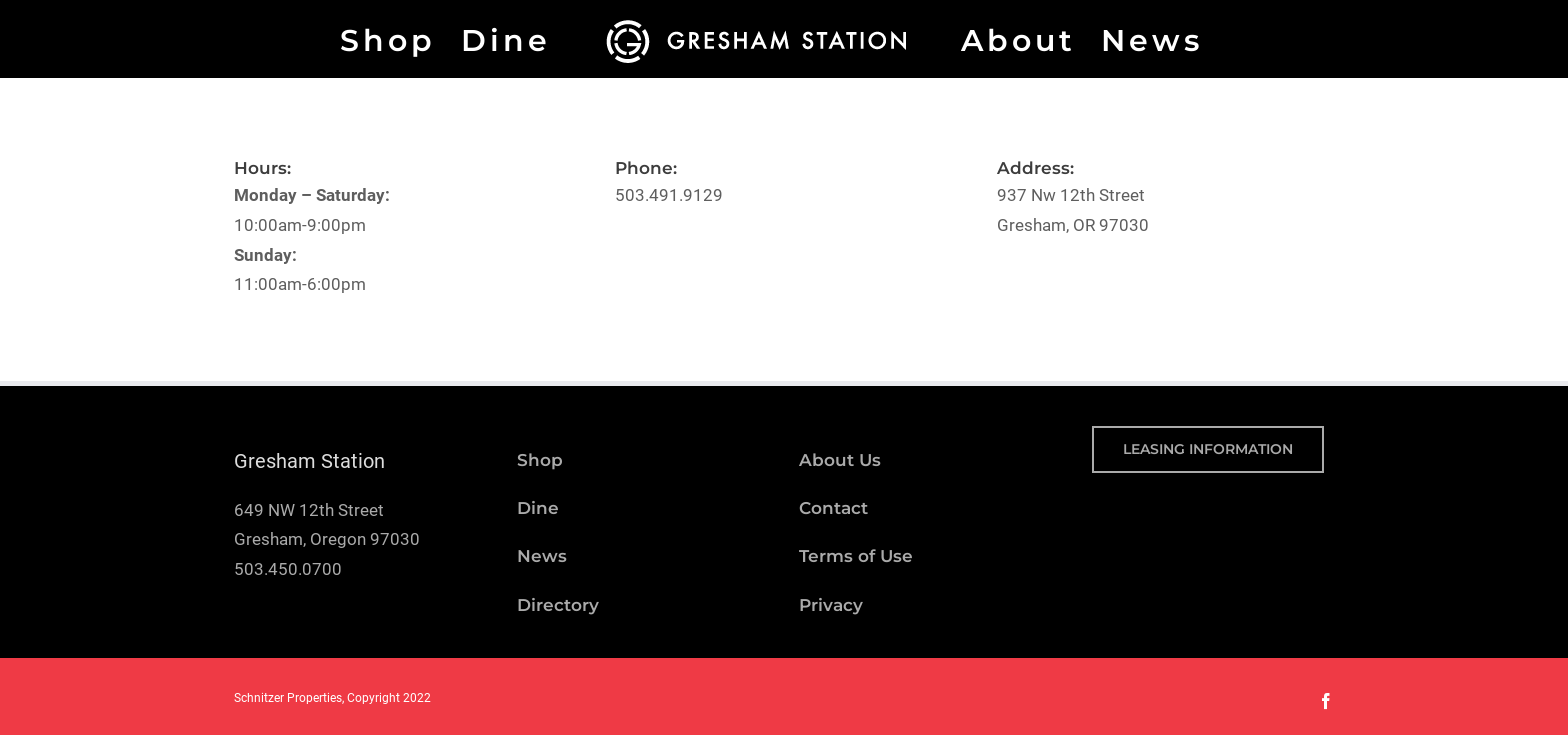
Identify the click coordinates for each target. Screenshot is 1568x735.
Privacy (831, 605)
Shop (540, 460)
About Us (840, 460)
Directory (558, 605)
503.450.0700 (288, 569)
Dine (538, 508)
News (542, 556)
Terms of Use (856, 556)
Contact (833, 508)
